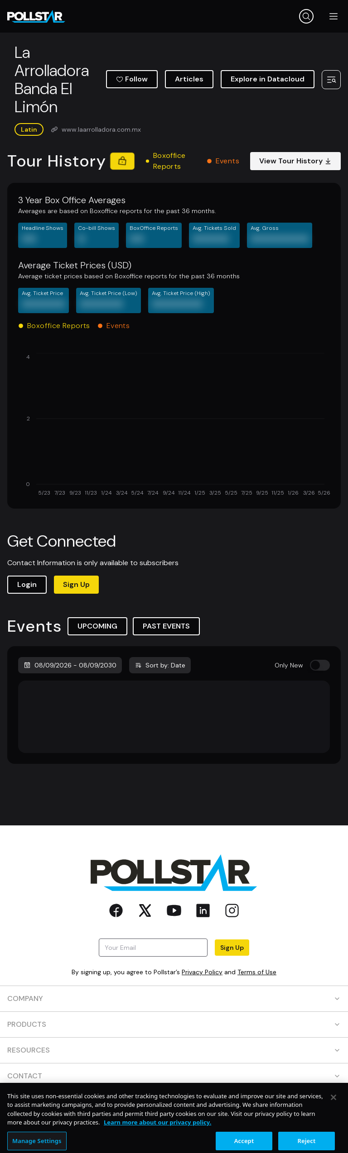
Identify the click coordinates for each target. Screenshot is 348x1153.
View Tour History (295, 161)
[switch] (320, 665)
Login (27, 584)
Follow (132, 79)
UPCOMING (97, 626)
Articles (189, 79)
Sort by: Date (160, 665)
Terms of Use (256, 972)
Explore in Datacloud (267, 79)
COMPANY (174, 998)
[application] (174, 425)
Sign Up (76, 584)
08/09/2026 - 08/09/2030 (70, 665)
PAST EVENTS (166, 626)
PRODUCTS (174, 1024)
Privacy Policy (202, 972)
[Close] (333, 1135)
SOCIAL (174, 1101)
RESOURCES (174, 1050)
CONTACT (174, 1076)
